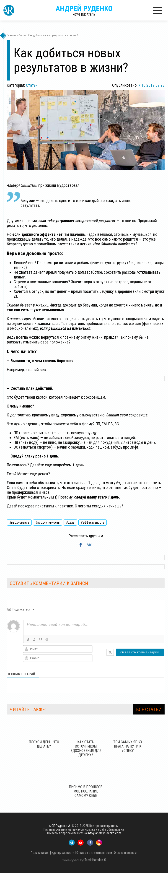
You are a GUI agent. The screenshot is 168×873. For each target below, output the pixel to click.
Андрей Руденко (84, 10)
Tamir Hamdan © (95, 860)
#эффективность (92, 522)
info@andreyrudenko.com (104, 833)
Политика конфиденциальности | (53, 853)
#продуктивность (48, 522)
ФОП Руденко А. (60, 826)
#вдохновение (19, 522)
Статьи (32, 85)
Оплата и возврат (125, 853)
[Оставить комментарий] (140, 652)
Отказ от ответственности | (94, 853)
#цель (70, 522)
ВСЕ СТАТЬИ (149, 709)
